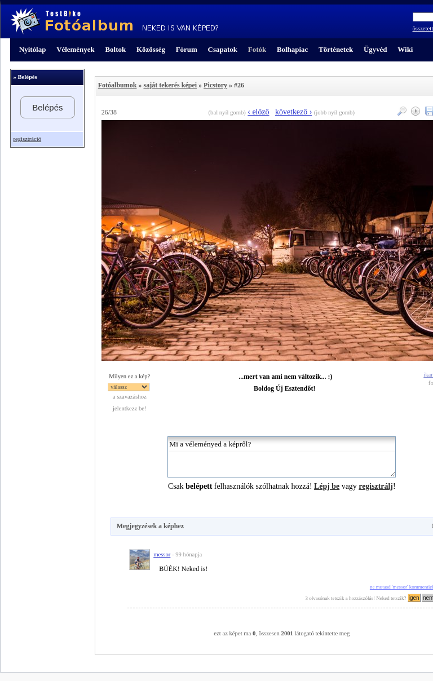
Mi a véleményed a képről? (281, 456)
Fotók (257, 49)
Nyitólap (32, 49)
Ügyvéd (375, 49)
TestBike (114, 21)
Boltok (115, 49)
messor (161, 554)
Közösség (150, 49)
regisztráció (27, 139)
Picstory (215, 85)
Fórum (186, 49)
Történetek (336, 49)
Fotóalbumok (117, 85)
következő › (293, 112)
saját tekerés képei (170, 85)
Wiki (405, 49)
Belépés (47, 107)
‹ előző (258, 112)
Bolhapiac (292, 49)
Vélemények (75, 49)
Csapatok (222, 49)
